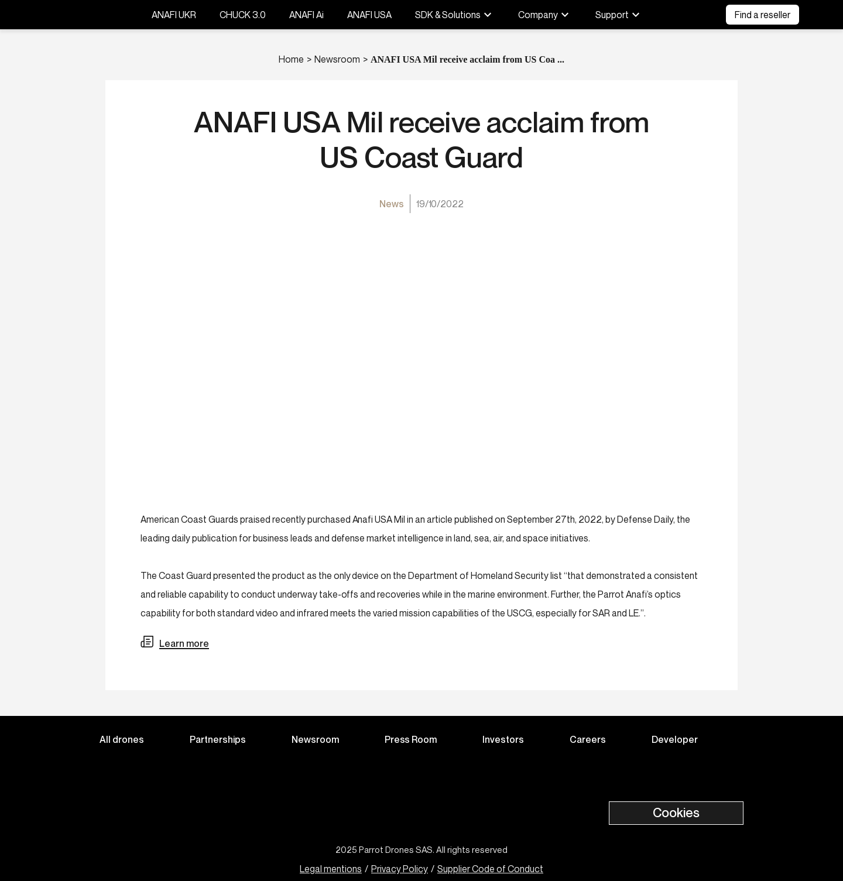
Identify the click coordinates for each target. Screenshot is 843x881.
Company (545, 14)
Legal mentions (331, 869)
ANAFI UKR (174, 14)
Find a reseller (762, 14)
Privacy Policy (399, 869)
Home (291, 59)
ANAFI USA (369, 14)
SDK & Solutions (455, 14)
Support (619, 14)
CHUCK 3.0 (243, 14)
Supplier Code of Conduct (490, 869)
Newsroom (337, 59)
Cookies (676, 812)
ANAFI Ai (306, 14)
